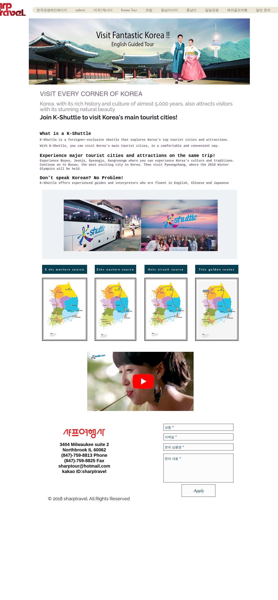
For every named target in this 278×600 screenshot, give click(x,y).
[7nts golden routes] (216, 269)
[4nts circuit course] (166, 269)
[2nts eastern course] (115, 269)
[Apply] (198, 490)
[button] (103, 10)
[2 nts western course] (64, 269)
